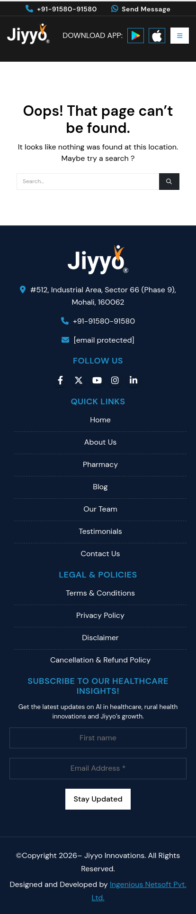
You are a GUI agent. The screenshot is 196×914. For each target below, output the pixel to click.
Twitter (78, 380)
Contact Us (100, 554)
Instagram (115, 380)
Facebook (60, 380)
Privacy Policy (100, 615)
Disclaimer (100, 638)
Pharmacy (100, 464)
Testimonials (100, 531)
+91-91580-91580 (61, 9)
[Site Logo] (28, 33)
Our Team (100, 509)
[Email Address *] (98, 768)
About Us (100, 442)
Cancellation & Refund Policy (100, 660)
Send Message (140, 9)
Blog (100, 487)
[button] (179, 36)
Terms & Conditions (100, 593)
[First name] (98, 737)
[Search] (169, 181)
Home (100, 420)
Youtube (97, 380)
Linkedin (133, 380)
